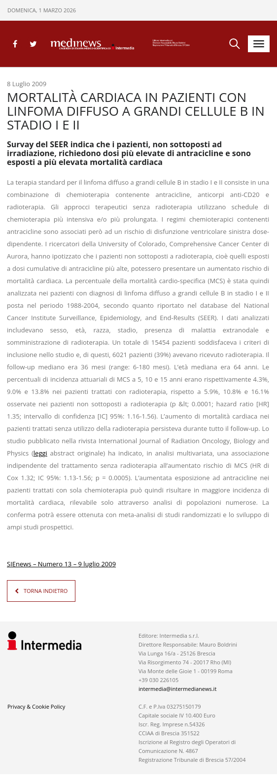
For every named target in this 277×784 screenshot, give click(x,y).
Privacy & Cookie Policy (36, 706)
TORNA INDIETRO (46, 590)
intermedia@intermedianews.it (177, 688)
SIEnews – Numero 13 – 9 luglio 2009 (61, 563)
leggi (40, 453)
